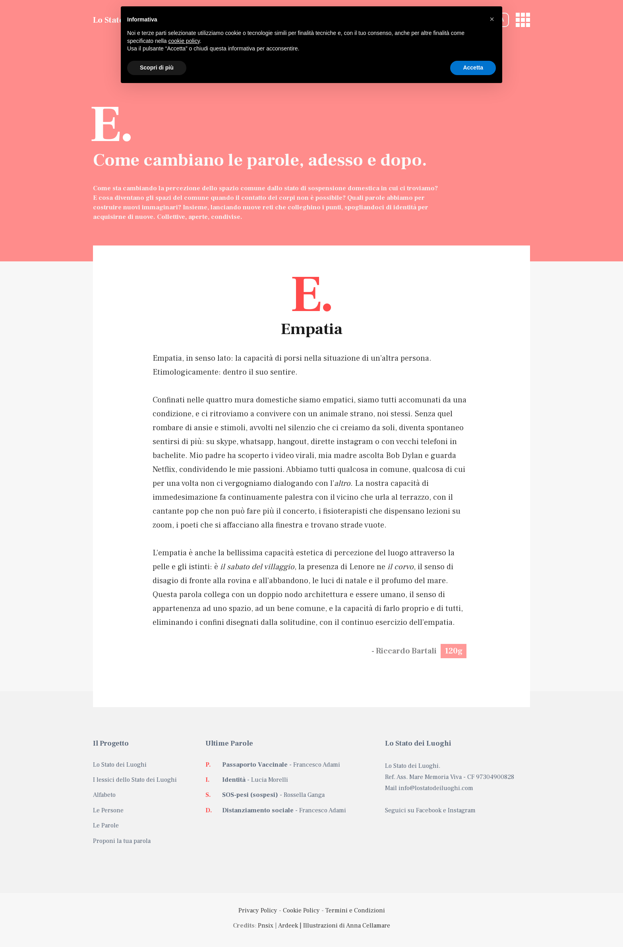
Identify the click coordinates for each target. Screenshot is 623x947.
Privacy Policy (257, 910)
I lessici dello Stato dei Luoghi (135, 780)
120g (453, 651)
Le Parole (106, 825)
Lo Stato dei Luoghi (120, 765)
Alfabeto (104, 795)
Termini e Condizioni (355, 910)
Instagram (462, 810)
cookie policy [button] (184, 41)
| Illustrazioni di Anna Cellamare (344, 926)
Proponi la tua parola (122, 841)
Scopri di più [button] (157, 67)
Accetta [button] (473, 67)
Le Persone (108, 810)
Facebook (428, 810)
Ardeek (288, 926)
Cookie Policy (301, 910)
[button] (492, 19)
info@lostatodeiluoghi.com (436, 788)
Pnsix (265, 926)
